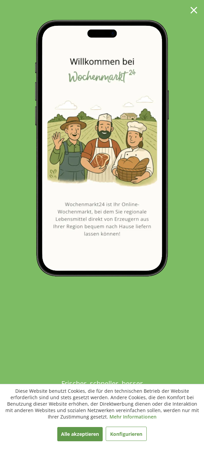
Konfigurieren (126, 434)
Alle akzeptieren (80, 434)
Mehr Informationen (133, 416)
